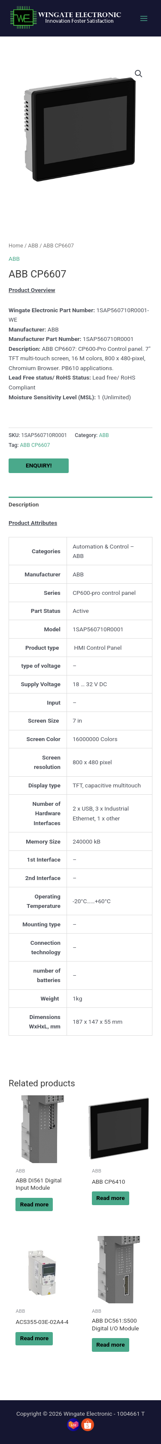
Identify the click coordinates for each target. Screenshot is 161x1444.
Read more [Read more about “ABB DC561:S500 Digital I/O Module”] (110, 1344)
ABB (33, 245)
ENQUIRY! (39, 465)
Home (16, 245)
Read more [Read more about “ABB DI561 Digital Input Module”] (34, 1204)
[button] (138, 73)
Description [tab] (24, 504)
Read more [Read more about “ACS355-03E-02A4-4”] (34, 1338)
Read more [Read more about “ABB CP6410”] (110, 1197)
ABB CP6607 (35, 445)
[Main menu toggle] (144, 18)
